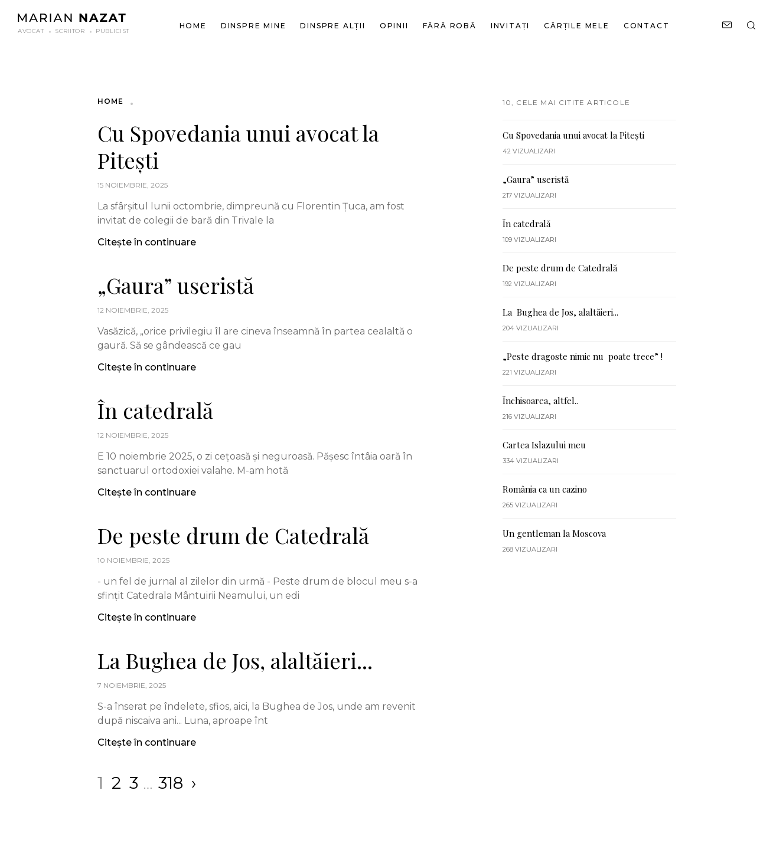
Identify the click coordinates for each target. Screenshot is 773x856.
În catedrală (155, 410)
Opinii (394, 25)
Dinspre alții (332, 25)
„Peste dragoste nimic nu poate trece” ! (583, 356)
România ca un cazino (545, 489)
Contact (647, 25)
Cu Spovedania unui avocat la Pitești (238, 146)
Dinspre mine (253, 25)
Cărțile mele (576, 25)
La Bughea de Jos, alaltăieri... (235, 660)
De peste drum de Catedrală (233, 535)
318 (170, 783)
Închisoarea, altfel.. (540, 400)
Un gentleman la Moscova (554, 533)
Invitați (510, 25)
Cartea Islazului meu (544, 445)
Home (193, 25)
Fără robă (450, 25)
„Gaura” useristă (175, 285)
